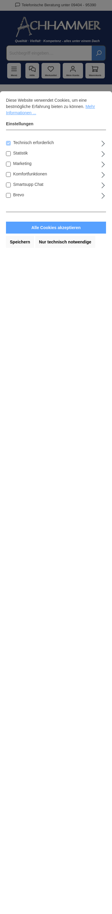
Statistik (20, 153)
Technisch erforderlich (33, 142)
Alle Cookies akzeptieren (56, 227)
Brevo (18, 194)
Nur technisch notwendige (65, 242)
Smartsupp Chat (28, 184)
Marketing (22, 163)
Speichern (20, 242)
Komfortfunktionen (30, 174)
